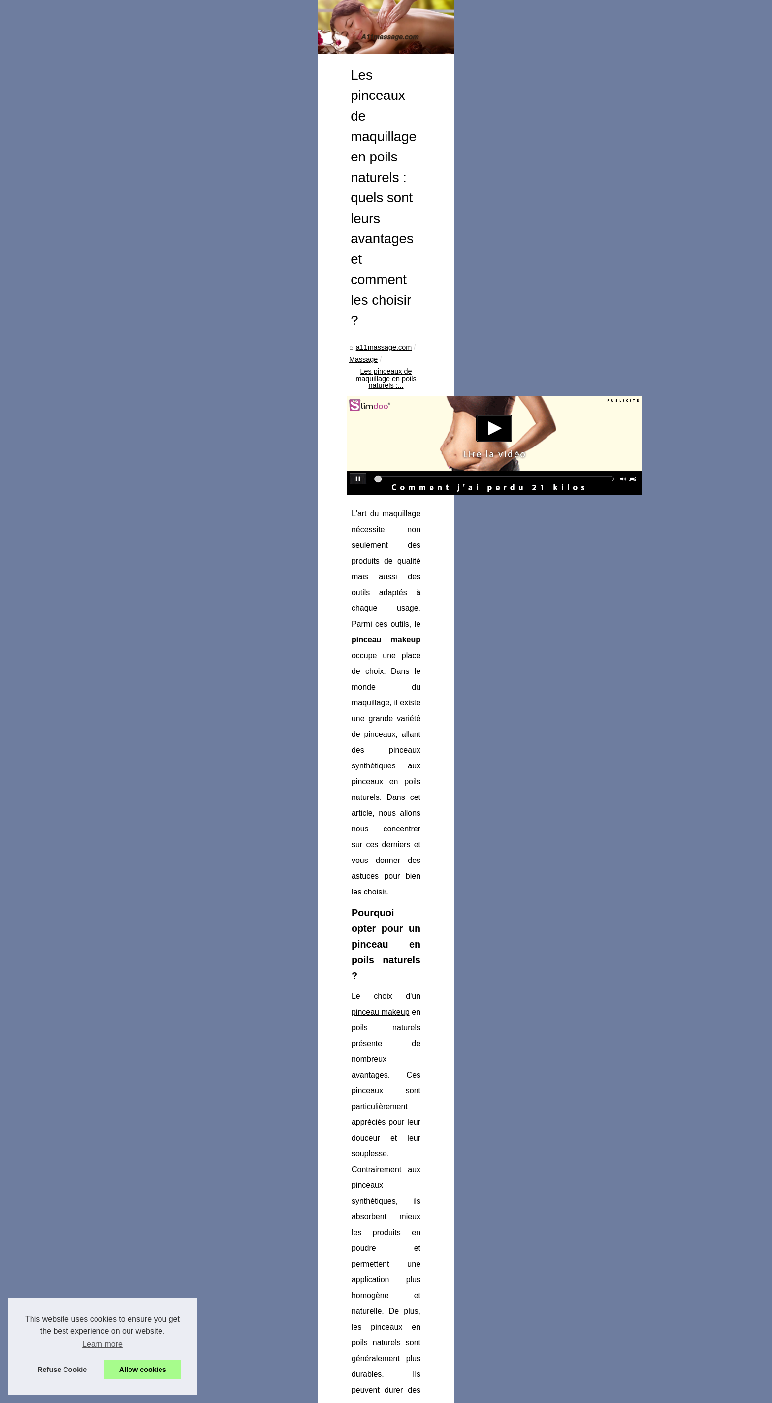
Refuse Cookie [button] (62, 1369)
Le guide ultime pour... (138, 1075)
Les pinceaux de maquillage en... (154, 895)
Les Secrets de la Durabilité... (149, 962)
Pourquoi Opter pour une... (145, 1030)
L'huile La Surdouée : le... (143, 806)
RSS (221, 1392)
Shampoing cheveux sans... (146, 630)
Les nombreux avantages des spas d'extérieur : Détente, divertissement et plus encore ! (442, 1344)
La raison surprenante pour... (148, 917)
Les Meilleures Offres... (139, 741)
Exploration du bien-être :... (145, 852)
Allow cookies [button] (142, 1369)
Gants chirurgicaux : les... (143, 1008)
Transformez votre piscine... (146, 785)
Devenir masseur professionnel (151, 585)
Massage (326, 369)
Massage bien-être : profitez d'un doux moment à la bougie (593, 1224)
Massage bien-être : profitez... (149, 873)
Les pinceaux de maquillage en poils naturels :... (425, 369)
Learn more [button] (102, 1344)
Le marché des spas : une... (147, 696)
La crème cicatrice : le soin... (148, 762)
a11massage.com (276, 369)
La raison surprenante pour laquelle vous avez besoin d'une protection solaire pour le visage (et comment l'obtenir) (327, 1229)
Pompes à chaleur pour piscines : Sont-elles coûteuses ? (394, 1361)
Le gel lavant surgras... (139, 673)
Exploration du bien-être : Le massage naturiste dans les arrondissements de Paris (434, 1286)
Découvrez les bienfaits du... (147, 652)
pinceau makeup (325, 585)
